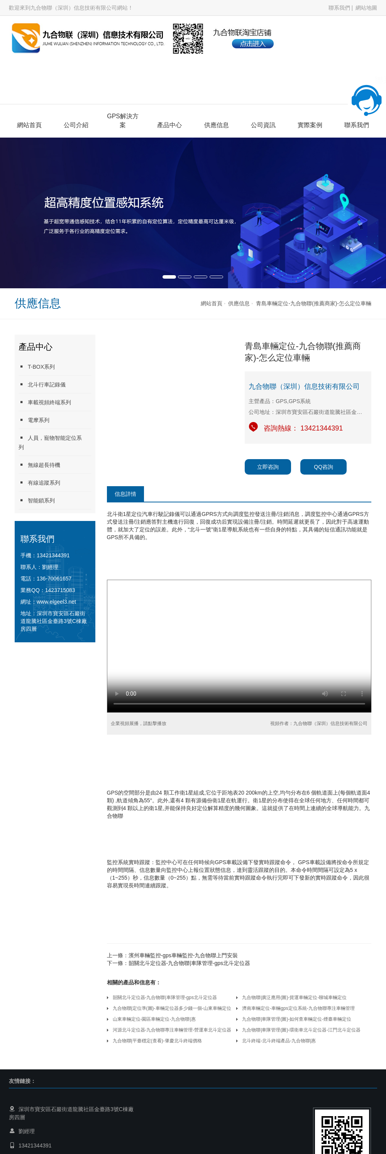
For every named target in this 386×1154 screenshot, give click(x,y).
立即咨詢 (268, 467)
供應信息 (216, 125)
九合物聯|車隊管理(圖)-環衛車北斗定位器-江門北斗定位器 (301, 1030)
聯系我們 (339, 8)
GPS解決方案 (123, 120)
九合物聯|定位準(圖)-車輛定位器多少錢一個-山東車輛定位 (172, 1008)
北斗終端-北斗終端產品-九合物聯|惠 (279, 1040)
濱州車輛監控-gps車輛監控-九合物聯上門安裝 (183, 955)
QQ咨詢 (323, 467)
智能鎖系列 (37, 500)
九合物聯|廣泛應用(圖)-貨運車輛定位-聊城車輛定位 (294, 997)
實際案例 (310, 125)
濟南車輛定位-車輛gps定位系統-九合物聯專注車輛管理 (298, 1008)
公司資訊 (263, 125)
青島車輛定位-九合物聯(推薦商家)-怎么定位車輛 (313, 303)
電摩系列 (34, 420)
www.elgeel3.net (56, 602)
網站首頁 (29, 125)
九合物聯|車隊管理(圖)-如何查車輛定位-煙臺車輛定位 (296, 1019)
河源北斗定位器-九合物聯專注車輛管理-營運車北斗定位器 (172, 1030)
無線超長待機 (39, 464)
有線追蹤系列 (39, 482)
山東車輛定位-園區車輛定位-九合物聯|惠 (154, 1019)
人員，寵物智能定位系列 (50, 442)
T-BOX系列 (37, 366)
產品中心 (169, 125)
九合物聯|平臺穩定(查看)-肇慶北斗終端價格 (157, 1040)
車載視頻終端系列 (45, 402)
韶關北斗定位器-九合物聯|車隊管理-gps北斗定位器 (190, 963)
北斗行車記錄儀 (42, 384)
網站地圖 (366, 8)
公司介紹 (76, 125)
